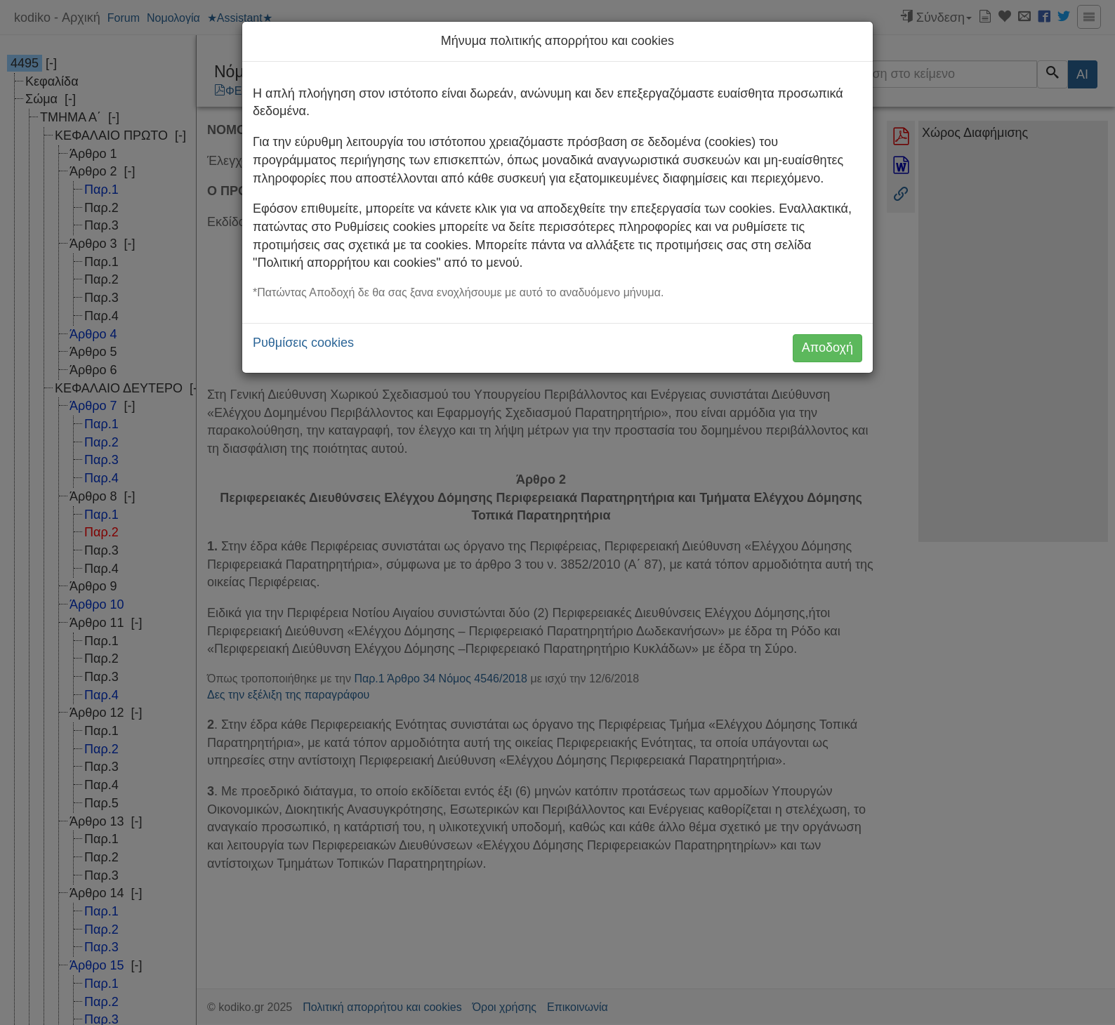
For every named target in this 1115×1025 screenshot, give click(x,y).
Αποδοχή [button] (827, 347)
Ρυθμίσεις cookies (303, 343)
